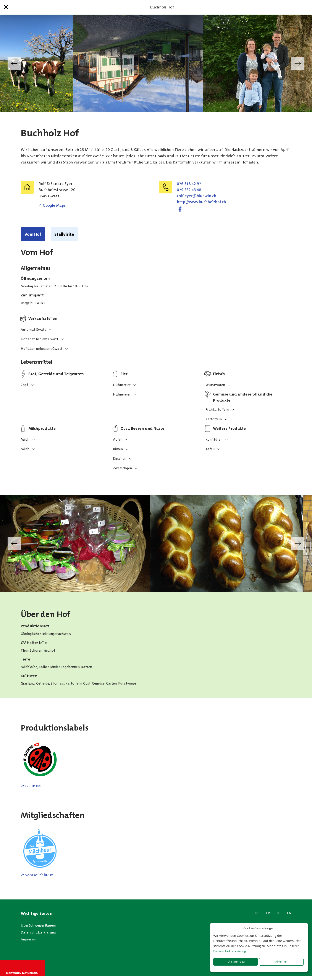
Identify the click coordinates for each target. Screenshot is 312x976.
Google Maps (54, 205)
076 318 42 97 (189, 183)
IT (278, 913)
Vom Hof (32, 234)
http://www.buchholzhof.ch (201, 201)
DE (257, 913)
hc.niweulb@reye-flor (196, 195)
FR (268, 913)
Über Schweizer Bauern (38, 925)
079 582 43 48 (189, 189)
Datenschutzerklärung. (230, 951)
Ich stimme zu (236, 961)
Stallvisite (64, 234)
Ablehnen (281, 961)
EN (289, 913)
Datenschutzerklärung (38, 932)
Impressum (30, 939)
